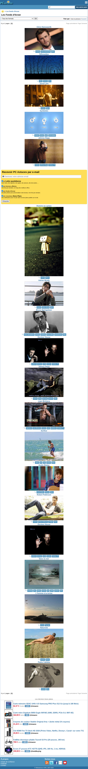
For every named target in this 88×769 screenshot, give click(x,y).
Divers (47, 277)
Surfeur (44, 431)
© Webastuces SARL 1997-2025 (44, 768)
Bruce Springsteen (44, 310)
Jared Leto (44, 84)
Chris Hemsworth (44, 27)
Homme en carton (44, 206)
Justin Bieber (44, 465)
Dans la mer (44, 559)
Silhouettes (44, 54)
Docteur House (44, 337)
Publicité (4, 763)
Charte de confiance (8, 762)
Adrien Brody (44, 280)
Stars (53, 51)
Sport (53, 462)
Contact (3, 765)
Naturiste (44, 628)
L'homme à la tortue (44, 593)
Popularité (83, 19)
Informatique (52, 135)
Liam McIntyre (44, 401)
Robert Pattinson (44, 495)
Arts (50, 81)
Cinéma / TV (52, 165)
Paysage (47, 625)
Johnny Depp (44, 138)
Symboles (44, 111)
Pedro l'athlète (44, 662)
